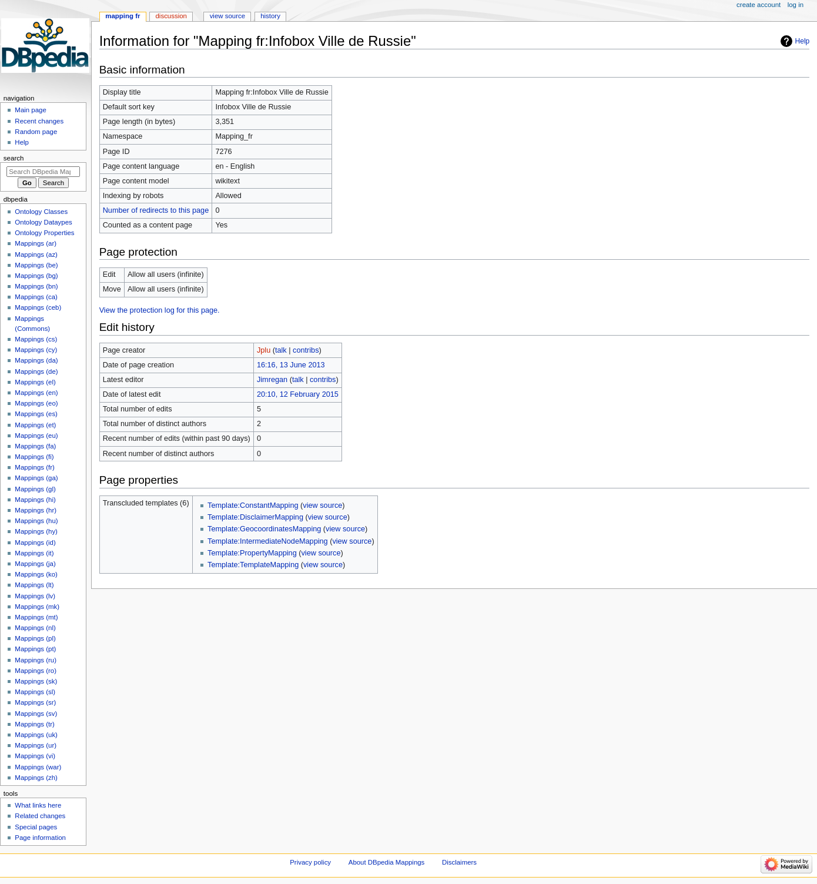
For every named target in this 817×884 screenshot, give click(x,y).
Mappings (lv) (35, 596)
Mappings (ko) (36, 574)
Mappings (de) (36, 371)
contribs (306, 350)
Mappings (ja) (35, 563)
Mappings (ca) (36, 296)
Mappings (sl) (35, 691)
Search (14, 158)
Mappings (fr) (34, 467)
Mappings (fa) (35, 446)
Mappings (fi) (34, 456)
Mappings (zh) (36, 777)
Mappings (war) (38, 767)
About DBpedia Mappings (387, 862)
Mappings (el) (35, 382)
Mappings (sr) (35, 702)
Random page (36, 131)
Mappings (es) (36, 413)
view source (322, 505)
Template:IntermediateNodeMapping (267, 541)
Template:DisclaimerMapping (255, 517)
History (270, 15)
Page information (40, 837)
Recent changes (39, 121)
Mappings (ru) (35, 660)
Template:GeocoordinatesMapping (264, 529)
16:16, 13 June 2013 (291, 365)
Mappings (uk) (36, 734)
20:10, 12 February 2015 (298, 394)
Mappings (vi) (35, 755)
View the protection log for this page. (159, 310)
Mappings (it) (34, 553)
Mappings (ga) (36, 477)
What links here (38, 805)
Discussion (171, 15)
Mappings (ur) (35, 745)
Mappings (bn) (36, 286)
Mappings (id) (35, 542)
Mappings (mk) (37, 606)
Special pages (36, 827)
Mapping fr (122, 15)
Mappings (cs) (36, 339)
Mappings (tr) (34, 724)
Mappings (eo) (36, 403)
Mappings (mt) (36, 617)
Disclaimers (459, 862)
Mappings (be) (36, 265)
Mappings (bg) (36, 275)
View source (227, 15)
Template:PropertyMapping (252, 553)
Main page (30, 109)
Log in (795, 4)
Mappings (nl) (35, 627)
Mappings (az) (36, 254)
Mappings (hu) (36, 520)
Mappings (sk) (36, 681)
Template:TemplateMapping (253, 565)
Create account (758, 4)
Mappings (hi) (35, 499)
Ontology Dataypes (43, 222)
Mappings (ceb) (38, 307)
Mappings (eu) (36, 435)
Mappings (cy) (36, 349)
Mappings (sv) (36, 713)
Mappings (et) (35, 424)
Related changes (40, 815)
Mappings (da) (36, 360)
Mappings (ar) (35, 243)
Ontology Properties (44, 232)
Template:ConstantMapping (252, 505)
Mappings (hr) (35, 510)
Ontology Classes (41, 211)
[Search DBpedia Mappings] (43, 171)
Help (802, 41)
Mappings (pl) (35, 638)
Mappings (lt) (34, 584)
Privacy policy (310, 862)
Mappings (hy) (36, 531)
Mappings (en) (36, 392)
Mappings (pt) (35, 648)
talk (281, 350)
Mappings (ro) (35, 670)
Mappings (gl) (35, 489)
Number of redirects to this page (156, 210)
